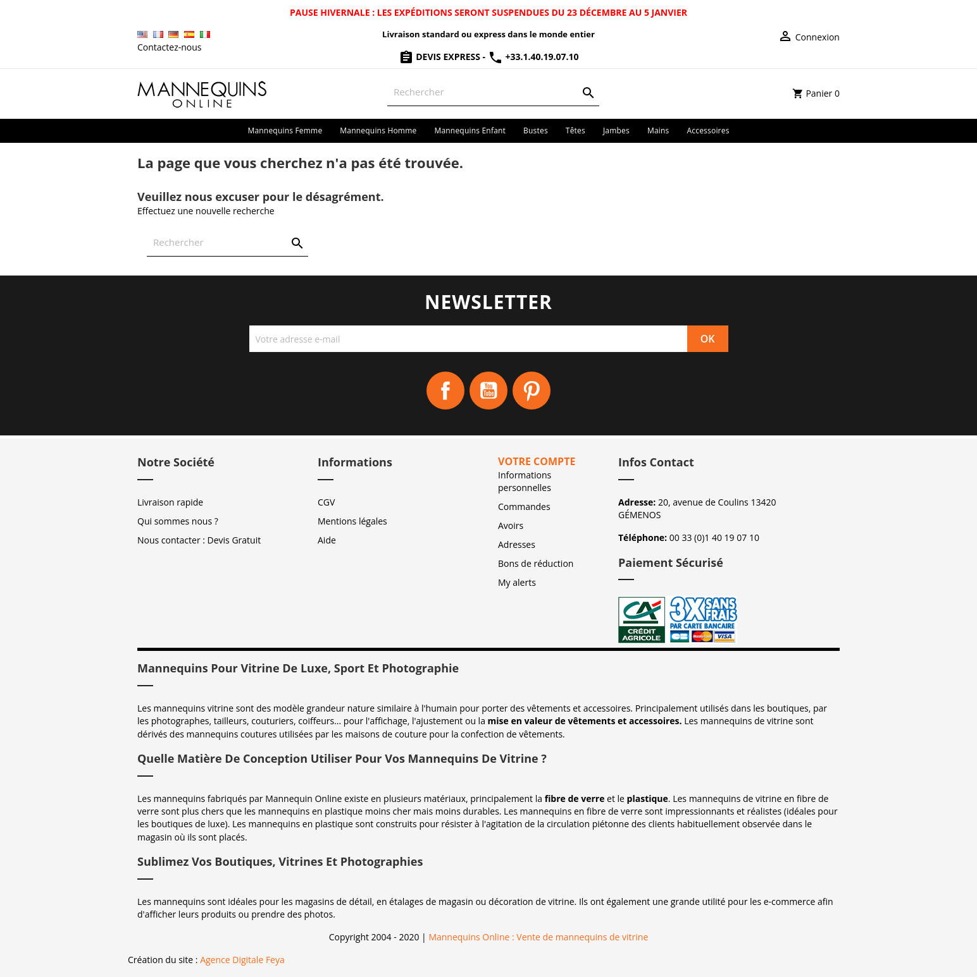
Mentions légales (352, 521)
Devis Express (441, 57)
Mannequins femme (284, 130)
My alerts (517, 582)
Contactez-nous (169, 47)
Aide (327, 540)
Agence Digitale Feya (242, 960)
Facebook (445, 391)
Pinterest (532, 391)
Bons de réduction (535, 563)
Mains (658, 130)
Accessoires (708, 130)
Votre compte (536, 461)
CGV (326, 502)
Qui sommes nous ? (177, 521)
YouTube (488, 391)
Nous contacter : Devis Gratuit (199, 540)
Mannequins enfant (470, 130)
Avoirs (510, 525)
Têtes (575, 130)
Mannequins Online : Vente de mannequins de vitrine (538, 937)
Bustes (535, 130)
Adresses (516, 544)
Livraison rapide (170, 502)
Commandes (524, 507)
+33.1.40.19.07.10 (533, 57)
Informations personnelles (524, 481)
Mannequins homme (378, 130)
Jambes (616, 130)
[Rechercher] (493, 92)
